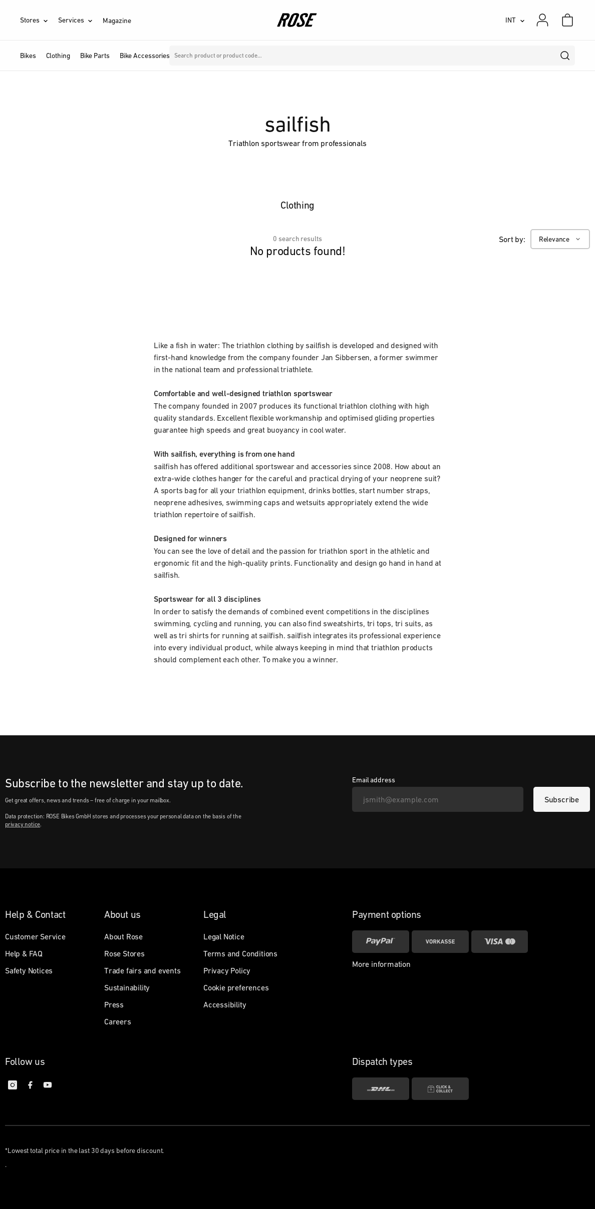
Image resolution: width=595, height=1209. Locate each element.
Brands (213, 56)
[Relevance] (560, 239)
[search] (565, 56)
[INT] (515, 20)
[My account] (542, 20)
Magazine (117, 21)
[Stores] (39, 20)
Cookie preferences (235, 987)
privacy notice (22, 824)
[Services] (80, 20)
